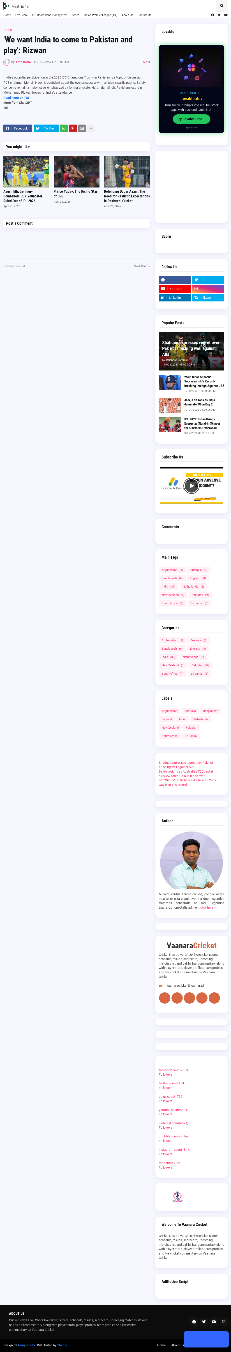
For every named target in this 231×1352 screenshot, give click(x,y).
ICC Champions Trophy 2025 (49, 15)
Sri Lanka (199, 603)
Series (75, 15)
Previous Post (15, 266)
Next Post (141, 266)
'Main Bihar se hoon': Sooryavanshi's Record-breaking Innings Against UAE (204, 381)
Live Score (21, 15)
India (169, 586)
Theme (62, 1345)
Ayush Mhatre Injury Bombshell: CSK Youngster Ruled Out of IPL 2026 (22, 196)
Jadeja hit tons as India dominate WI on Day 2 (199, 402)
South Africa (172, 603)
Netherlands (193, 586)
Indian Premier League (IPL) (100, 15)
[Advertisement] (191, 187)
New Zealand (173, 595)
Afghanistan (172, 570)
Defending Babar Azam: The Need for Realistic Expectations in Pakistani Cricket (127, 196)
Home (7, 15)
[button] (222, 6)
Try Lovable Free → (191, 119)
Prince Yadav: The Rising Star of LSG (75, 193)
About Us (127, 15)
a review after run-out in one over (182, 776)
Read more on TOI (16, 98)
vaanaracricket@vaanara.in (186, 985)
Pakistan (200, 595)
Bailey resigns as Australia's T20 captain (187, 771)
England (198, 578)
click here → (208, 907)
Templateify (26, 1345)
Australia (199, 570)
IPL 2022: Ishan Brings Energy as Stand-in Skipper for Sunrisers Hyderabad (202, 423)
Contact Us (144, 15)
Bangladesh (172, 578)
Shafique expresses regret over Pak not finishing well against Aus (191, 348)
